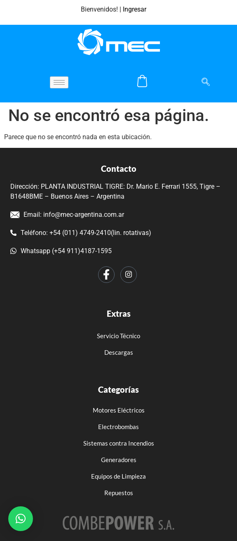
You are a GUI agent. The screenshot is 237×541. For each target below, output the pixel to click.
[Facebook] (106, 274)
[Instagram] (128, 274)
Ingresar (134, 9)
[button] (20, 518)
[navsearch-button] (201, 82)
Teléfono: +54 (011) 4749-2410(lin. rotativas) (80, 233)
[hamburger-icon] (59, 82)
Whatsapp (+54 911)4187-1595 (61, 251)
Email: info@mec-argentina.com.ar (67, 214)
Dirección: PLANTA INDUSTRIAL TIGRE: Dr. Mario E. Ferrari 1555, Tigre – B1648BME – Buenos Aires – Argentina (115, 190)
